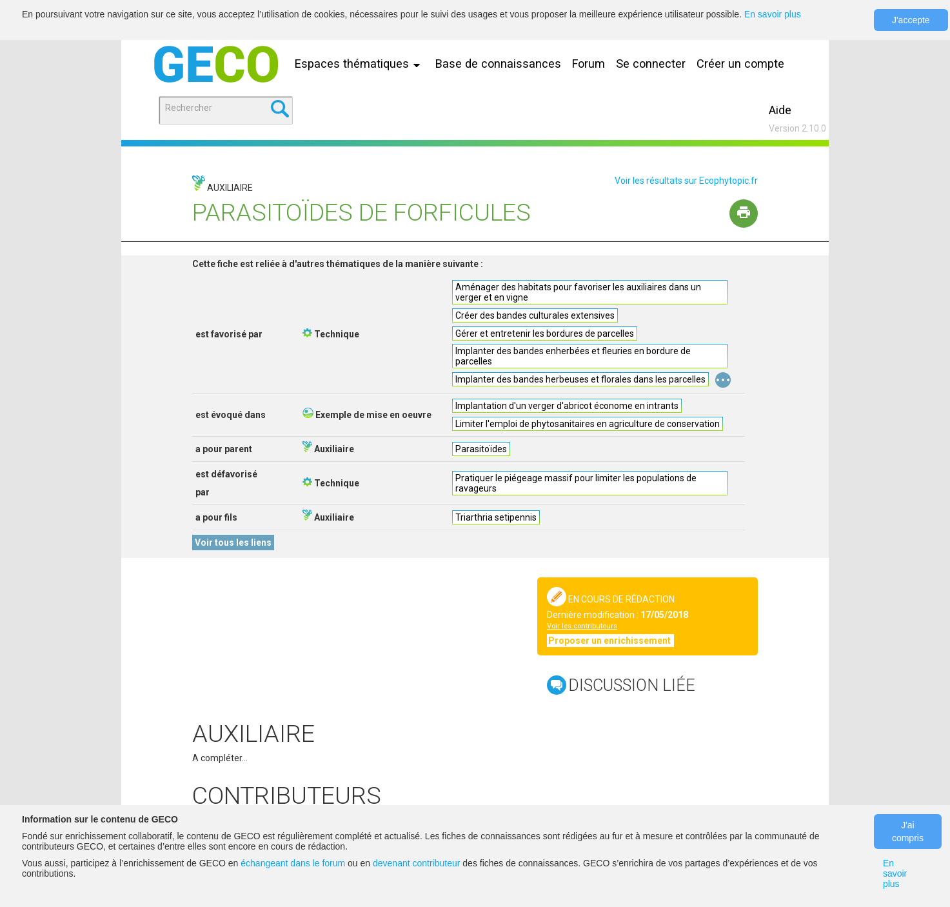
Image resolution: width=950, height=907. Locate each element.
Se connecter (651, 63)
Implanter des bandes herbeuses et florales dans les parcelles (580, 379)
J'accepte (911, 20)
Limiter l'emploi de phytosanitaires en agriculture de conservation (587, 424)
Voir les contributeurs (582, 626)
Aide (780, 110)
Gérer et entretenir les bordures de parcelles (544, 333)
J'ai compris (908, 831)
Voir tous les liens (233, 542)
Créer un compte (740, 63)
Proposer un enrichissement (610, 640)
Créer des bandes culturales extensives (535, 315)
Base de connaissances (498, 63)
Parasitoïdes (481, 449)
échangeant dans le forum (293, 863)
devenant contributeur (416, 863)
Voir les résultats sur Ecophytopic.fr (686, 180)
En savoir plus (772, 14)
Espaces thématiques (360, 63)
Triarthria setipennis (496, 517)
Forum (588, 63)
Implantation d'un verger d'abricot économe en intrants (566, 406)
